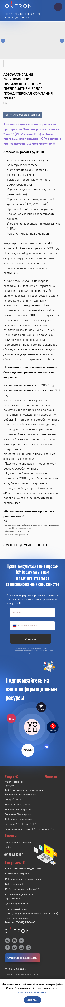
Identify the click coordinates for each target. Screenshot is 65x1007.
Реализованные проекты (18, 841)
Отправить (30, 638)
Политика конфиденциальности (21, 974)
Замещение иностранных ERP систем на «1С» (29, 829)
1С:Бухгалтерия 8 (14, 884)
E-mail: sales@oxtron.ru (17, 917)
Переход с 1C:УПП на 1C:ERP (20, 824)
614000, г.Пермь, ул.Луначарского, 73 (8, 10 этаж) (31, 913)
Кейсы (8, 847)
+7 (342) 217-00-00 (25, 922)
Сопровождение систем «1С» (20, 794)
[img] (32, 727)
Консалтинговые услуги (17, 804)
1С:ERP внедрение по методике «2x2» (25, 789)
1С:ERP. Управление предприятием (23, 868)
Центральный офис (16, 909)
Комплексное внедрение (18, 809)
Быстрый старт (13, 799)
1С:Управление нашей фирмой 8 (22, 889)
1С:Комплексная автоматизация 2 (23, 879)
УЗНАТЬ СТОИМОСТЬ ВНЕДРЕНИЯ (23, 115)
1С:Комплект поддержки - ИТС (21, 819)
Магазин (51, 776)
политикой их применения (32, 991)
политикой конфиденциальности (28, 653)
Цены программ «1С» (16, 903)
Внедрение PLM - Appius (18, 814)
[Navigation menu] (58, 7)
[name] (32, 612)
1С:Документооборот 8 (17, 873)
